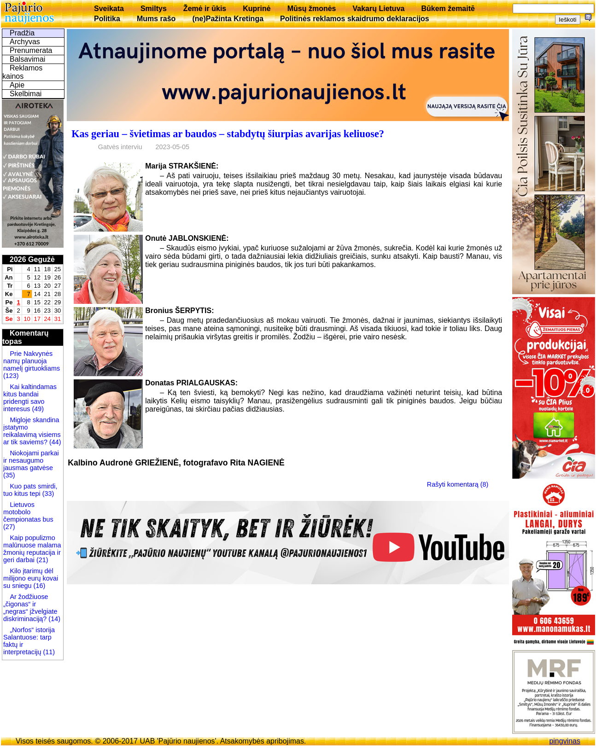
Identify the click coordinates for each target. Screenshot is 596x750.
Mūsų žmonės (311, 8)
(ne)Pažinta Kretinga (227, 19)
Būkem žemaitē (448, 8)
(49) (37, 409)
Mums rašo (156, 19)
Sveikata (109, 8)
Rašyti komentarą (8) (458, 484)
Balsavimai (27, 59)
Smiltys (153, 8)
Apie (17, 85)
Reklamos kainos (22, 72)
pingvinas (564, 741)
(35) (9, 475)
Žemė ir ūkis (204, 8)
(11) (49, 652)
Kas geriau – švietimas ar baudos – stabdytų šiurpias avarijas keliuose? (227, 134)
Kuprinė (256, 8)
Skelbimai (25, 94)
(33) (47, 493)
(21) (41, 560)
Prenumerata (31, 50)
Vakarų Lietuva (378, 8)
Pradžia (22, 33)
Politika (107, 19)
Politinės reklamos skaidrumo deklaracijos (354, 19)
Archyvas (25, 42)
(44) (54, 442)
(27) (9, 526)
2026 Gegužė (32, 259)
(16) (39, 585)
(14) (53, 618)
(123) (11, 375)
